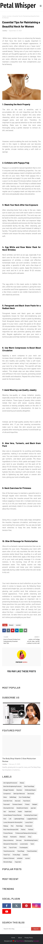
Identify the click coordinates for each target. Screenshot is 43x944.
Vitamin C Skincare (8, 858)
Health (20, 811)
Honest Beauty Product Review (12, 815)
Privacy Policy (29, 937)
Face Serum (26, 800)
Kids (4, 818)
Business (19, 790)
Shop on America (8, 840)
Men (12, 826)
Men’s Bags (19, 826)
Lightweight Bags (19, 818)
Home (4, 16)
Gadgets (34, 804)
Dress (5, 797)
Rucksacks (13, 836)
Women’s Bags (7, 862)
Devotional (31, 793)
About (20, 937)
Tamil (32, 844)
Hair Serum (12, 811)
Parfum (23, 829)
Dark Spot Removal (19, 793)
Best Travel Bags (29, 786)
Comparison (7, 793)
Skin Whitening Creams (31, 840)
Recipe (5, 836)
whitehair (19, 858)
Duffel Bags (13, 797)
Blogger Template (8, 790)
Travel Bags (20, 851)
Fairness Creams (17, 804)
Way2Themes (20, 941)
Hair (4, 811)
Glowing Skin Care (8, 808)
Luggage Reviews (32, 818)
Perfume (30, 829)
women (9, 16)
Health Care (28, 811)
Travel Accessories (8, 851)
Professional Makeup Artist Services (25, 833)
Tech (4, 847)
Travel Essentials (32, 851)
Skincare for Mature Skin (10, 844)
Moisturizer (28, 826)
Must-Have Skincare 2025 (10, 829)
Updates (25, 854)
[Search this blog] (16, 929)
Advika (4, 31)
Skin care (18, 840)
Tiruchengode (23, 847)
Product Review (8, 833)
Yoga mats (18, 862)
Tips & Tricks (13, 847)
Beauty (11, 625)
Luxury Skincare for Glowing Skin (12, 822)
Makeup (5, 826)
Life (10, 818)
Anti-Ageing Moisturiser (10, 783)
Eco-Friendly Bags (24, 797)
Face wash (6, 804)
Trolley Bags (16, 854)
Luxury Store (29, 822)
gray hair (33, 808)
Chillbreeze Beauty (30, 790)
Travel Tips (6, 854)
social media (24, 844)
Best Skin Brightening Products (12, 786)
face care (17, 800)
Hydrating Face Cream (30, 815)
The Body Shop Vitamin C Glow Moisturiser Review (19, 759)
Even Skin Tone (7, 800)
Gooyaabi (36, 941)
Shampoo (22, 836)
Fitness (27, 804)
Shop (29, 836)
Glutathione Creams (22, 808)
